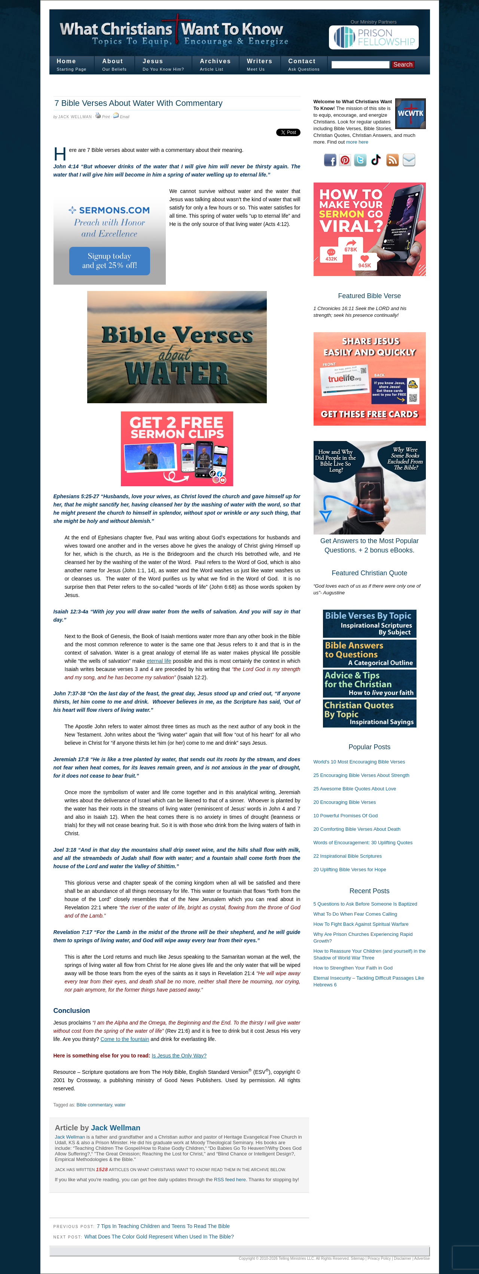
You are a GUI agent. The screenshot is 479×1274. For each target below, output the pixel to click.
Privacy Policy (379, 1258)
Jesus (153, 61)
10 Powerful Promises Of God (346, 815)
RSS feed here (230, 1179)
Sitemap (357, 1258)
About (112, 61)
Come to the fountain (125, 1039)
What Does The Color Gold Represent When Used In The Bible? (159, 1237)
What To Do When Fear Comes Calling (355, 914)
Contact (302, 61)
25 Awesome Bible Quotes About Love (355, 788)
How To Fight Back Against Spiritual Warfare (361, 924)
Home (66, 61)
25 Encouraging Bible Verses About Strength (362, 775)
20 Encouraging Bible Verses (345, 802)
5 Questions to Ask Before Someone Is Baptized (366, 904)
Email (124, 117)
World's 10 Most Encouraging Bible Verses (359, 762)
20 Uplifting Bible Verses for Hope (350, 869)
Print (106, 117)
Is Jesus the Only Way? (179, 1056)
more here (357, 142)
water (120, 1105)
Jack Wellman (75, 117)
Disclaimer (403, 1258)
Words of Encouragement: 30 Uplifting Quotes (363, 842)
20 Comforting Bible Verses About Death (357, 829)
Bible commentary (94, 1105)
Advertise (422, 1258)
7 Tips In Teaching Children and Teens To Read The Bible (163, 1226)
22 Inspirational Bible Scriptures (348, 856)
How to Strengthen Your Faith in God (353, 968)
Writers (260, 61)
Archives (215, 61)
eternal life (159, 661)
